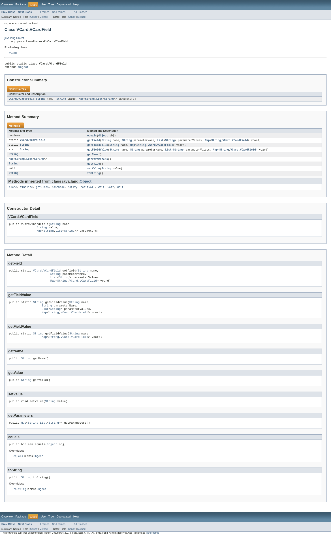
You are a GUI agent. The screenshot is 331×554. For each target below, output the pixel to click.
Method (43, 16)
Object (23, 68)
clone (13, 191)
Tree (51, 4)
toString (93, 177)
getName (92, 157)
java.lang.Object (14, 38)
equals (92, 137)
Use (43, 4)
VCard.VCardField (21, 100)
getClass (42, 191)
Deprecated (64, 4)
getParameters (97, 162)
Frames (44, 12)
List (99, 100)
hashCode (58, 191)
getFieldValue (97, 147)
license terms (152, 550)
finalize (26, 191)
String (40, 100)
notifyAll (88, 191)
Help (76, 4)
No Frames (59, 12)
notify (72, 191)
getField (93, 142)
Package (20, 4)
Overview (7, 4)
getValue (93, 167)
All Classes (80, 12)
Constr (33, 16)
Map (81, 100)
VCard (13, 52)
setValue (93, 172)
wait (101, 191)
